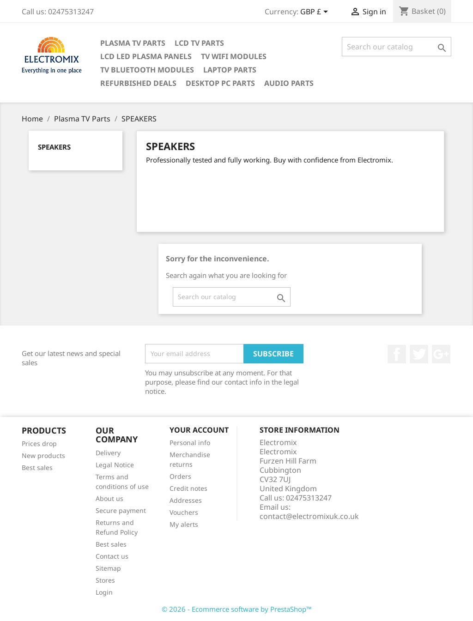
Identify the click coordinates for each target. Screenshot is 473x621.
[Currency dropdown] (315, 12)
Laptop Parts (229, 70)
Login (104, 592)
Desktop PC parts (220, 83)
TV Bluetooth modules (147, 70)
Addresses (186, 500)
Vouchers (184, 512)
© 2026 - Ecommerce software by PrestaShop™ (237, 609)
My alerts (184, 524)
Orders (180, 476)
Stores (105, 580)
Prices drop (39, 443)
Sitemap (108, 568)
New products (43, 455)
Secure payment (121, 510)
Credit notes (188, 488)
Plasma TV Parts (132, 43)
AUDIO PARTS (289, 83)
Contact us (112, 556)
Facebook (397, 354)
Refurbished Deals (138, 83)
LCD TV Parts (199, 43)
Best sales (37, 467)
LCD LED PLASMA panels (146, 56)
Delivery (108, 452)
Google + (441, 354)
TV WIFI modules (234, 56)
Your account (199, 430)
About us (109, 498)
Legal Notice (115, 464)
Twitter (419, 354)
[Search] (396, 46)
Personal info (190, 442)
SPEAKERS (54, 146)
